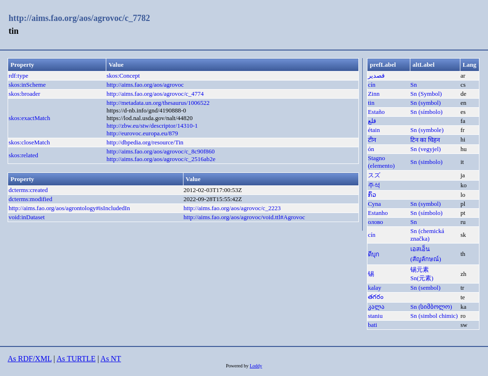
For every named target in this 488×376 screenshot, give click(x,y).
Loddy (256, 365)
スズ (374, 175)
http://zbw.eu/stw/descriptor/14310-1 (152, 125)
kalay (374, 287)
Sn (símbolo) (426, 111)
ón (371, 148)
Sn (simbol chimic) (434, 315)
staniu (375, 315)
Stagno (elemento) (381, 161)
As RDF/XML (29, 359)
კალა (376, 306)
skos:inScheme (27, 84)
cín (372, 84)
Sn (413, 84)
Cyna (374, 203)
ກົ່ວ (372, 194)
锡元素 (419, 269)
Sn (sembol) (425, 287)
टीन (372, 139)
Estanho (378, 212)
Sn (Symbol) (426, 93)
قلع (372, 120)
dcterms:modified (30, 199)
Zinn (374, 93)
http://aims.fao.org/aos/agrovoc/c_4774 (154, 93)
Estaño (376, 111)
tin (371, 102)
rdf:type (18, 75)
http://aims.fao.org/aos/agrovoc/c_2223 (232, 208)
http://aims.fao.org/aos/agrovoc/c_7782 (79, 18)
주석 (374, 185)
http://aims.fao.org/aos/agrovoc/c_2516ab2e (160, 159)
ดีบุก (373, 254)
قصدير (376, 75)
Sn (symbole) (427, 129)
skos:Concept (123, 75)
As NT (111, 359)
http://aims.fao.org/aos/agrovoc (144, 84)
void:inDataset (27, 217)
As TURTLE (76, 359)
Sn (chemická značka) (427, 234)
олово (375, 221)
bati (372, 324)
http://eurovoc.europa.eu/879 (142, 133)
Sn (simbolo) (426, 161)
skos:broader (24, 93)
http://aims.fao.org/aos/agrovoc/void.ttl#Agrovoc (244, 217)
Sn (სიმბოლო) (431, 306)
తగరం (376, 296)
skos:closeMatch (29, 142)
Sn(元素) (421, 278)
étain (374, 129)
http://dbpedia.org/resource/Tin (144, 142)
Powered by (238, 365)
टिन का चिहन (425, 139)
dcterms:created (28, 189)
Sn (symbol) (425, 102)
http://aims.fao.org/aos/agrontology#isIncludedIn (69, 208)
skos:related (23, 155)
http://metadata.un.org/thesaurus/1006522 (157, 102)
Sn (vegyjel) (425, 148)
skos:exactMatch (29, 118)
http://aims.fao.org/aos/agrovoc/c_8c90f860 (160, 151)
